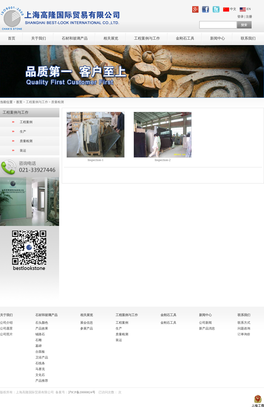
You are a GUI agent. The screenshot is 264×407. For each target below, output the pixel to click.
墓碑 (38, 346)
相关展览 (110, 38)
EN (245, 9)
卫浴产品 (41, 357)
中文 (230, 9)
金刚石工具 (185, 38)
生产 (23, 131)
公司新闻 (205, 322)
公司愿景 (6, 328)
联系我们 (248, 38)
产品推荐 (41, 380)
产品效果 (41, 328)
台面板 (40, 351)
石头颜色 (41, 322)
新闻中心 (217, 38)
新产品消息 (207, 328)
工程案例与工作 (147, 38)
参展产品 (86, 328)
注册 (249, 16)
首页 (11, 38)
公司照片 (6, 334)
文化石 (40, 375)
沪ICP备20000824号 (81, 392)
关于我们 (38, 38)
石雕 (38, 340)
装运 (23, 150)
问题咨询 (244, 328)
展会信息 (86, 322)
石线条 (40, 363)
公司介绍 (6, 322)
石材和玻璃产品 (75, 38)
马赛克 (40, 369)
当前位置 (6, 102)
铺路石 (40, 334)
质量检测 (26, 141)
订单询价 (244, 334)
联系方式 (244, 322)
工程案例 (26, 122)
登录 (240, 16)
